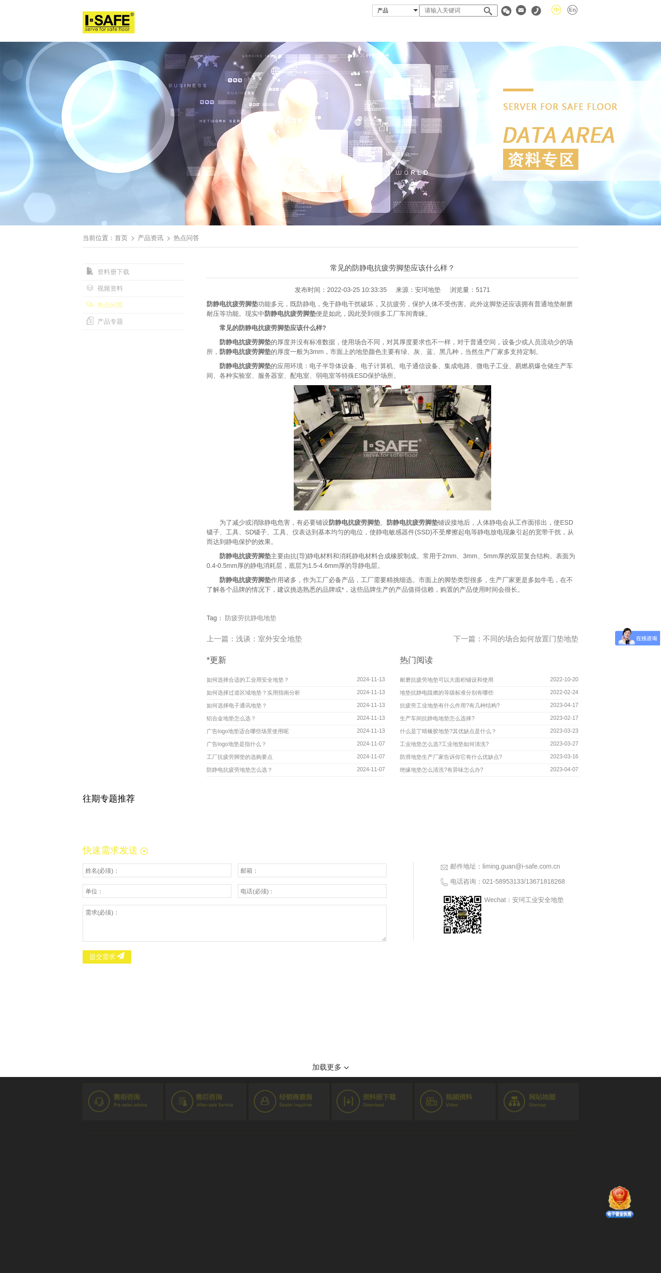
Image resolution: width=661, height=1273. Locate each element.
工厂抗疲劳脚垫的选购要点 (240, 757)
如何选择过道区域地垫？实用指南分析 (253, 693)
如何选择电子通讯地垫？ (237, 705)
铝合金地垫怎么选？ (231, 718)
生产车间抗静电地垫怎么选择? (437, 718)
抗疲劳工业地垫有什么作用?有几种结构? (449, 705)
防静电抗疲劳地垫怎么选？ (240, 770)
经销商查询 (460, 29)
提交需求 (107, 957)
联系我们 (563, 29)
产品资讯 (150, 237)
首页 (264, 29)
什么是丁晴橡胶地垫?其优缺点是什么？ (448, 731)
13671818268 (545, 881)
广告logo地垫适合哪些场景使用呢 (248, 731)
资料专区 (513, 29)
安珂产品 (356, 29)
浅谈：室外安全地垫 (269, 639)
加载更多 (330, 1067)
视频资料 (104, 288)
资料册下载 (107, 271)
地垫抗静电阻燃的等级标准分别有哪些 (446, 693)
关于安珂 (307, 29)
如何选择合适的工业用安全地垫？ (248, 680)
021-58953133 (503, 881)
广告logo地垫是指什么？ (237, 744)
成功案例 (406, 29)
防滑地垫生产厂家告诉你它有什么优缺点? (451, 757)
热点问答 (104, 304)
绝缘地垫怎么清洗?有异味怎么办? (441, 770)
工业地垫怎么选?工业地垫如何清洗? (444, 744)
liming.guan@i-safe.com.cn (521, 866)
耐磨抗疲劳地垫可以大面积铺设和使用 (446, 680)
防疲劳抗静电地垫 (250, 618)
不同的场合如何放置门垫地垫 (530, 639)
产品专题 (104, 321)
